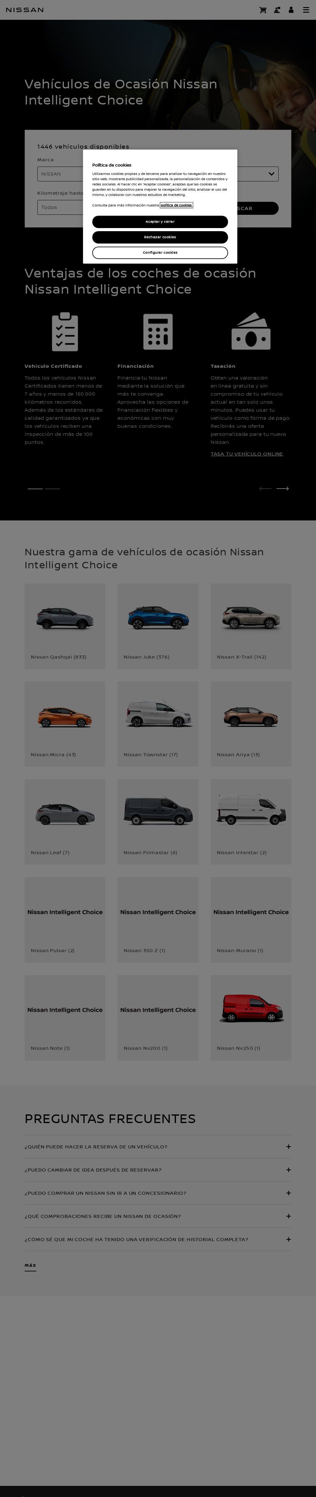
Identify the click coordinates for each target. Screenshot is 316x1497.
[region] (160, 207)
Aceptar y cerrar (160, 222)
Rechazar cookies (160, 237)
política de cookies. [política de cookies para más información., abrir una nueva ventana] (176, 205)
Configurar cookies (160, 253)
